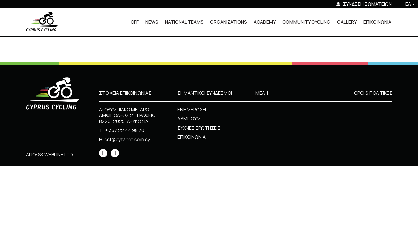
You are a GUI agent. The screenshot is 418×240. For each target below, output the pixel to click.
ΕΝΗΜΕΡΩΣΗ (191, 109)
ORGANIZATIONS (228, 22)
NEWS (151, 22)
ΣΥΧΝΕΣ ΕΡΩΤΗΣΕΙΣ (199, 128)
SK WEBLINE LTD (55, 154)
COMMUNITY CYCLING (306, 22)
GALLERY (347, 22)
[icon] (103, 153)
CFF (135, 22)
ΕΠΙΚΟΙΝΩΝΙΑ (377, 22)
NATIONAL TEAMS (184, 22)
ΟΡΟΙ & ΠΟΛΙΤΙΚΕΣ (373, 93)
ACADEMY (265, 22)
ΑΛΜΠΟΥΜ (189, 118)
